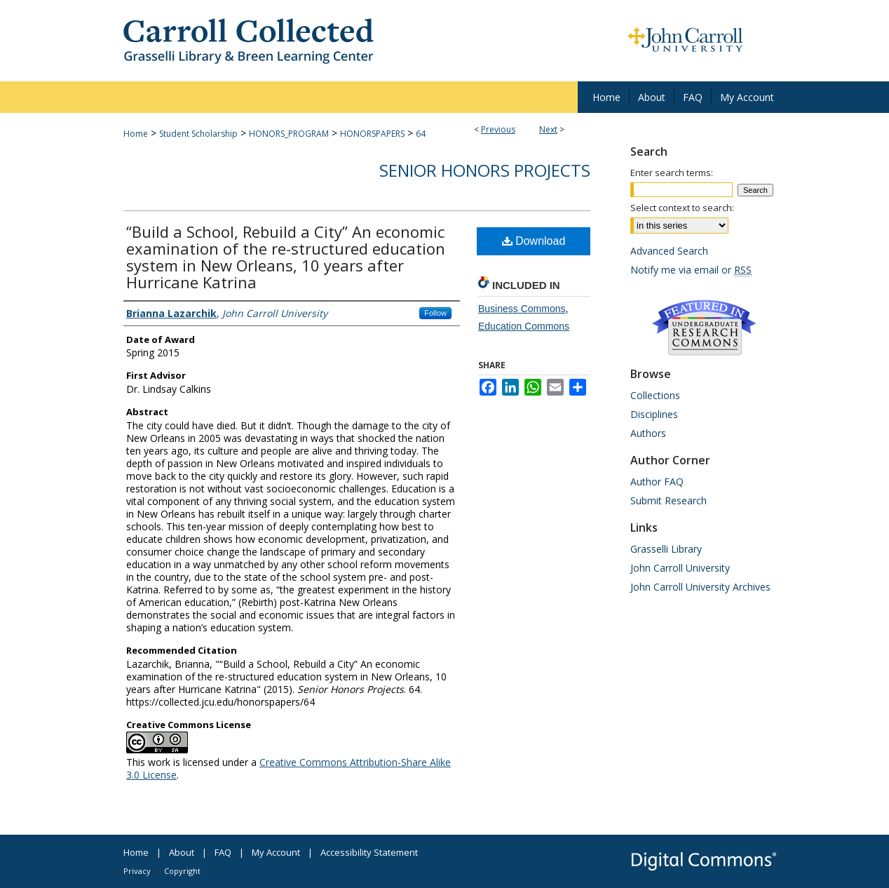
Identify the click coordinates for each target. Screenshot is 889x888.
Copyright (182, 871)
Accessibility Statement (369, 852)
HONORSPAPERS (372, 134)
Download (534, 241)
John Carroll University (680, 567)
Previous (498, 129)
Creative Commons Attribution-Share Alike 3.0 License (288, 768)
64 (421, 134)
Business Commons (522, 308)
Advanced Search (669, 250)
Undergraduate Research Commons (704, 327)
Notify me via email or (691, 269)
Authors (648, 433)
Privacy (137, 871)
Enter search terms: (671, 172)
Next (548, 129)
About (181, 852)
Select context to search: (682, 207)
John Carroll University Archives (700, 586)
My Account (276, 852)
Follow (435, 313)
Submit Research (668, 500)
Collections (655, 395)
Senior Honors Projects (484, 170)
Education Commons (523, 326)
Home (135, 134)
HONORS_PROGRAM (289, 134)
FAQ (223, 852)
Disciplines (654, 414)
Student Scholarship (198, 134)
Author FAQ (657, 481)
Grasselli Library (666, 549)
